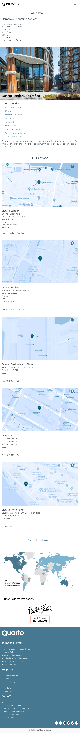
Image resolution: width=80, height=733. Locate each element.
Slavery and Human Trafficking (15, 661)
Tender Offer (8, 718)
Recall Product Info (11, 715)
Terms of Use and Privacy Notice (16, 649)
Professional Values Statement (15, 658)
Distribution (9, 119)
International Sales (13, 115)
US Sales (8, 111)
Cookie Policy (9, 652)
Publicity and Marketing (15, 133)
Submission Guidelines (12, 706)
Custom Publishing (13, 129)
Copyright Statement (12, 655)
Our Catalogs (8, 688)
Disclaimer (7, 691)
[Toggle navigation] (75, 3)
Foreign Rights (11, 122)
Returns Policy (9, 682)
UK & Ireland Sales (12, 108)
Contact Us (8, 703)
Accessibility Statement (13, 664)
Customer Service (10, 676)
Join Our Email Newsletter (13, 712)
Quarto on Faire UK (13, 137)
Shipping (7, 679)
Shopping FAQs (9, 685)
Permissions (10, 126)
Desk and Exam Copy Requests (16, 709)
